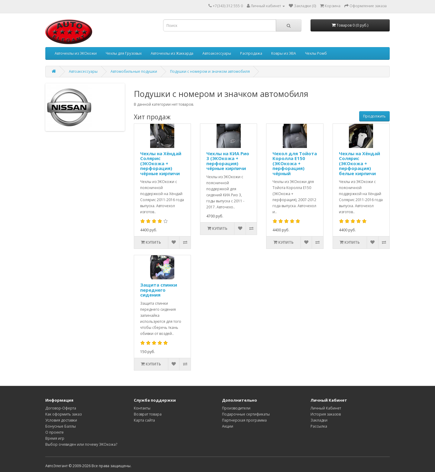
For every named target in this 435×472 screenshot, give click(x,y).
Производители (236, 408)
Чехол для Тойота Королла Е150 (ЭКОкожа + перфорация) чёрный (294, 163)
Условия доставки (61, 420)
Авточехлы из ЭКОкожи (76, 53)
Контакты (142, 408)
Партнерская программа (244, 420)
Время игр (54, 438)
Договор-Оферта (60, 408)
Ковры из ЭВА (283, 53)
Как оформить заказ (63, 414)
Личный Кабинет (326, 408)
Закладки (319, 420)
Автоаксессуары (216, 53)
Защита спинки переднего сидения (158, 290)
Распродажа (251, 53)
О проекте (54, 432)
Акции (227, 426)
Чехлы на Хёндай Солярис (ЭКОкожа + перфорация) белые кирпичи (359, 163)
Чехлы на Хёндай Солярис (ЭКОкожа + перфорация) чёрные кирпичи (160, 163)
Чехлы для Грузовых (124, 53)
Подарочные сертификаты (246, 414)
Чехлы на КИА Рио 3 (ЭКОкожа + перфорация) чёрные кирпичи (227, 161)
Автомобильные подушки (134, 71)
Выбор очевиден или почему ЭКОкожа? (81, 444)
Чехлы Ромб (316, 53)
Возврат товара (148, 414)
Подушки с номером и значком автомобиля (210, 71)
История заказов (326, 414)
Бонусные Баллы (60, 426)
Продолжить (374, 116)
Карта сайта (144, 420)
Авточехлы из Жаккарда (172, 53)
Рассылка (319, 426)
